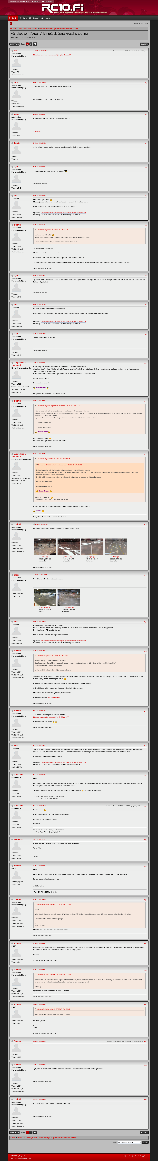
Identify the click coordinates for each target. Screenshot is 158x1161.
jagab (16, 114)
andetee (17, 866)
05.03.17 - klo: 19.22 (39, 1041)
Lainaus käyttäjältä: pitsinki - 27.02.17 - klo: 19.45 (53, 1009)
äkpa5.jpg (90, 557)
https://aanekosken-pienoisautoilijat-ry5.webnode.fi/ (52, 55)
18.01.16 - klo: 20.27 (39, 114)
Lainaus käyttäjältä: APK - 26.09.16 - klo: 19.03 (52, 655)
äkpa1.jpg (43, 557)
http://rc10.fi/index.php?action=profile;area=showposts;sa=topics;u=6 (63, 212)
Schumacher (37, 131)
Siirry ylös (14, 1132)
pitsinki (17, 225)
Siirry (115, 1142)
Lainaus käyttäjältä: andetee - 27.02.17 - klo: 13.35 (54, 904)
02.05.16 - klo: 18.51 (39, 362)
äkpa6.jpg (114, 557)
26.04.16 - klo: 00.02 (39, 275)
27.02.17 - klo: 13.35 (39, 865)
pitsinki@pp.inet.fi (53, 697)
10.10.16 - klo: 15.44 (39, 710)
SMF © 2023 (14, 1156)
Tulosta (144, 44)
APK (16, 196)
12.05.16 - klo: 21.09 (41, 524)
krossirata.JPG (68, 607)
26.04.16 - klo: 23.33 (39, 333)
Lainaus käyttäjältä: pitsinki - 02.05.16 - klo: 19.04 (53, 459)
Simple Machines (24, 1156)
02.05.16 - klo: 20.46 (39, 454)
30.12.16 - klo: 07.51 (39, 839)
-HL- (16, 82)
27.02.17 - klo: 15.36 (39, 899)
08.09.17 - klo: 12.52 (39, 1064)
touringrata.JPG (45, 607)
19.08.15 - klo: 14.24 (39, 82)
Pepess (17, 1041)
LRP (44, 131)
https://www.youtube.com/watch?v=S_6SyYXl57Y (51, 717)
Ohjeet (125, 1156)
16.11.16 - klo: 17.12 (39, 774)
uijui (16, 167)
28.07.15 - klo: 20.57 (41, 50)
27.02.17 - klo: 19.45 (39, 969)
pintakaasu (19, 775)
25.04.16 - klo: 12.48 (39, 195)
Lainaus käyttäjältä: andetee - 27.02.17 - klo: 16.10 (54, 974)
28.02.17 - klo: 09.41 (39, 1004)
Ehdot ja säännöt (134, 1156)
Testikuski (18, 839)
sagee (16, 575)
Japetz (17, 143)
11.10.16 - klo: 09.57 (39, 745)
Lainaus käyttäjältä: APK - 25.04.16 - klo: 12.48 (52, 230)
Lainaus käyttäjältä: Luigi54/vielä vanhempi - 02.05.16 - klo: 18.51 (58, 406)
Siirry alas (14, 44)
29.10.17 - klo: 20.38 (39, 1099)
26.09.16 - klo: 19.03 (39, 621)
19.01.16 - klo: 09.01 (39, 143)
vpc (15, 51)
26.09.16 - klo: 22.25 (39, 650)
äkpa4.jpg (67, 557)
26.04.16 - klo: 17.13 (39, 304)
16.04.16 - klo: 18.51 (39, 166)
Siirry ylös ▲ (143, 1156)
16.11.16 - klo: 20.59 (39, 805)
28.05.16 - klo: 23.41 (41, 575)
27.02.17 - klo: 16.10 (39, 943)
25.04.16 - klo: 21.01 (39, 225)
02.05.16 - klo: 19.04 (39, 401)
